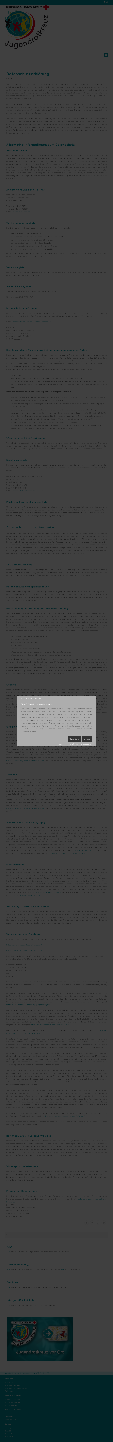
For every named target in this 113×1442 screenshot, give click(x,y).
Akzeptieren (74, 739)
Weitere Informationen (68, 744)
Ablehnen (87, 739)
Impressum (86, 744)
